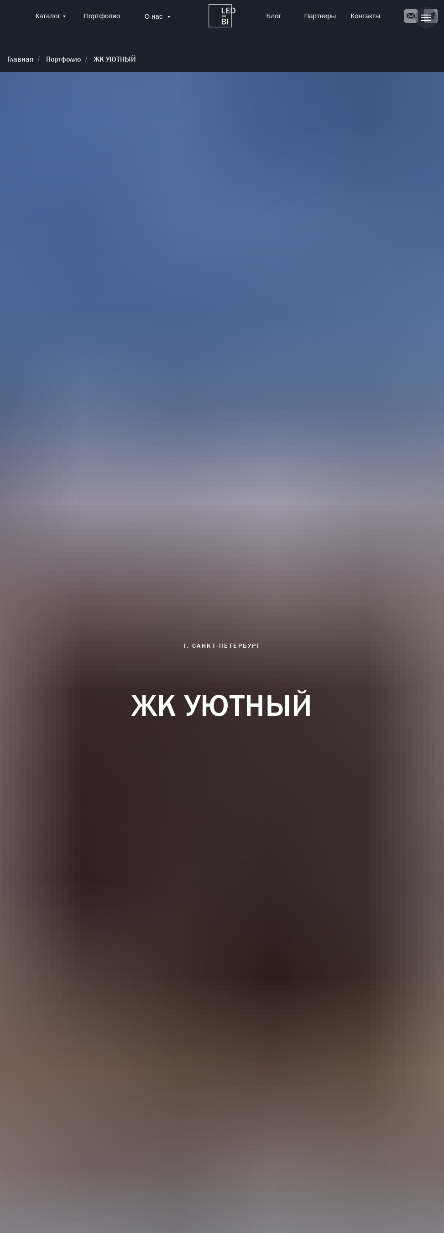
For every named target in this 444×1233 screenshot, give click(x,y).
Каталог (48, 16)
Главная (20, 59)
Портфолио (102, 16)
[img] (222, 15)
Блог (273, 16)
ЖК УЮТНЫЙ (115, 59)
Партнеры (320, 16)
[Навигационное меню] (426, 18)
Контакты (366, 16)
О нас (155, 16)
